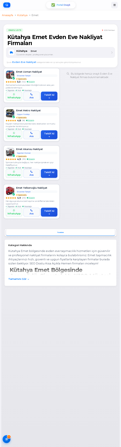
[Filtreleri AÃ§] (6, 440)
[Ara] (31, 96)
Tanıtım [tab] (60, 232)
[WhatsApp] (14, 96)
